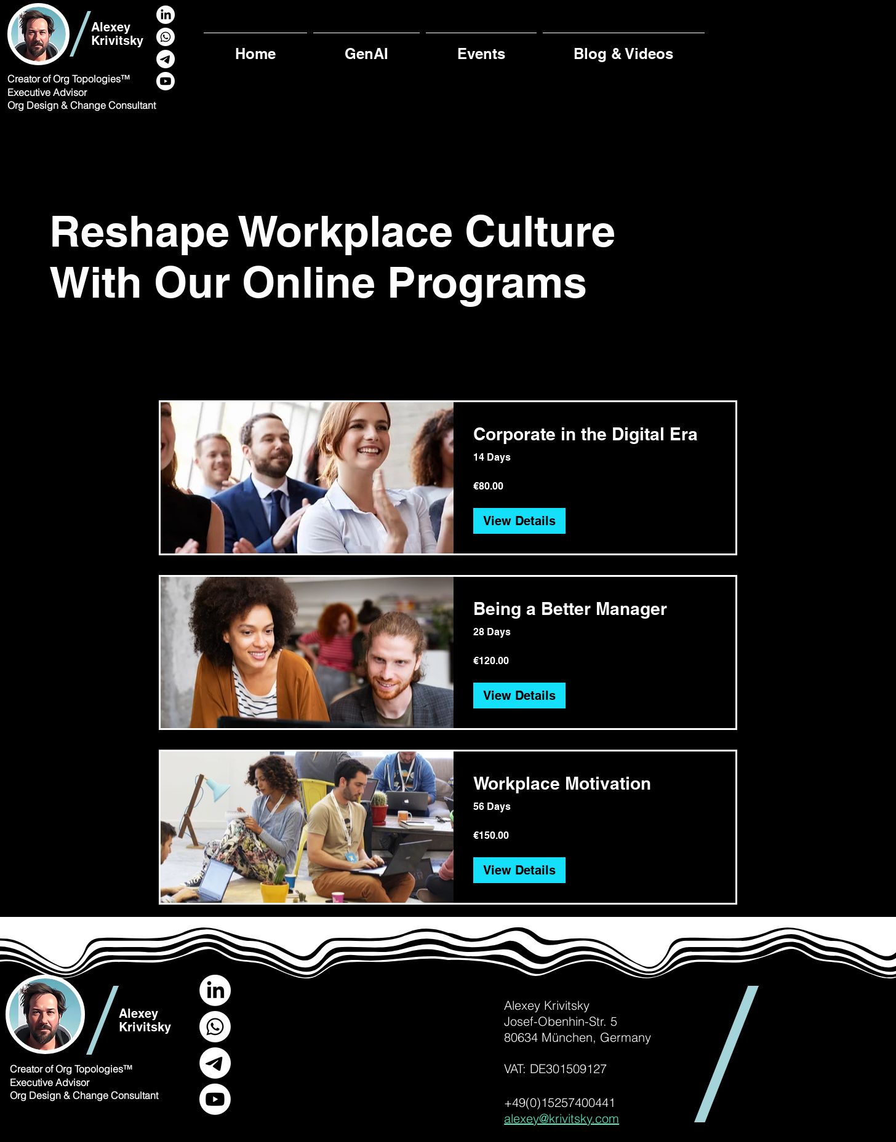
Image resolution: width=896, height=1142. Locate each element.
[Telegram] (165, 59)
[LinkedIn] (165, 15)
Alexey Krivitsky (117, 34)
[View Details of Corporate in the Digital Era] (519, 521)
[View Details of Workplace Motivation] (519, 870)
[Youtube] (165, 81)
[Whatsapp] (165, 37)
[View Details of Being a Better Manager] (519, 695)
